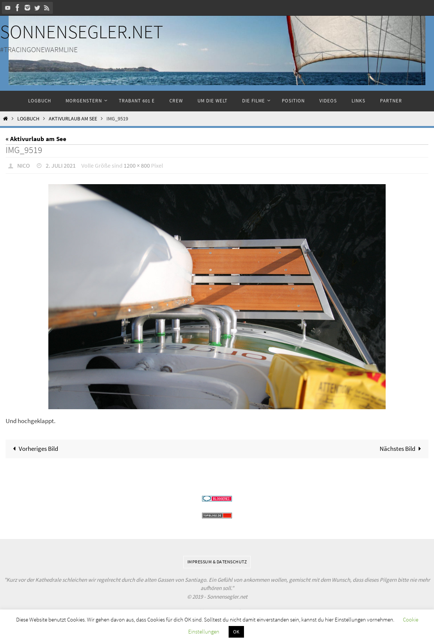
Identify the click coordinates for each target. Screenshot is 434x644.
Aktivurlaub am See (73, 119)
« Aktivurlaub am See (36, 139)
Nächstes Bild (402, 448)
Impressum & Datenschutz (217, 561)
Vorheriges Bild (34, 448)
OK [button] (236, 632)
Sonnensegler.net (81, 32)
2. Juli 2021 (61, 165)
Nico (23, 165)
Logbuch (28, 119)
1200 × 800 (137, 165)
